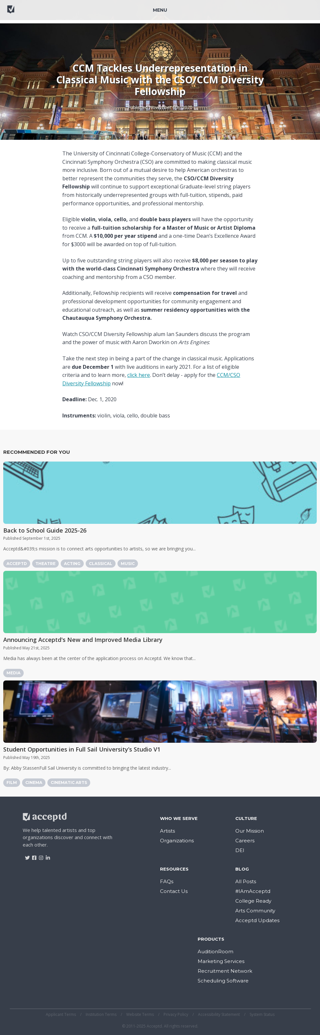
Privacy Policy (176, 1014)
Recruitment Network (225, 971)
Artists (167, 831)
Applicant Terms (61, 1014)
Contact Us (174, 891)
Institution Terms (101, 1014)
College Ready (253, 901)
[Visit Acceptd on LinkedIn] (45, 855)
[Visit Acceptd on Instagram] (38, 855)
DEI (239, 850)
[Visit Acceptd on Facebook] (32, 855)
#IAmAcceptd (252, 891)
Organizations (177, 840)
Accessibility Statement (219, 1014)
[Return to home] (29, 12)
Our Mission (249, 831)
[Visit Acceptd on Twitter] (25, 855)
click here (138, 375)
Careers (244, 840)
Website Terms (140, 1014)
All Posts (245, 881)
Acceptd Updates (257, 920)
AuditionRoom (215, 951)
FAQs (166, 881)
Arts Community (255, 911)
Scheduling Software (223, 981)
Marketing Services (221, 961)
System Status (262, 1014)
